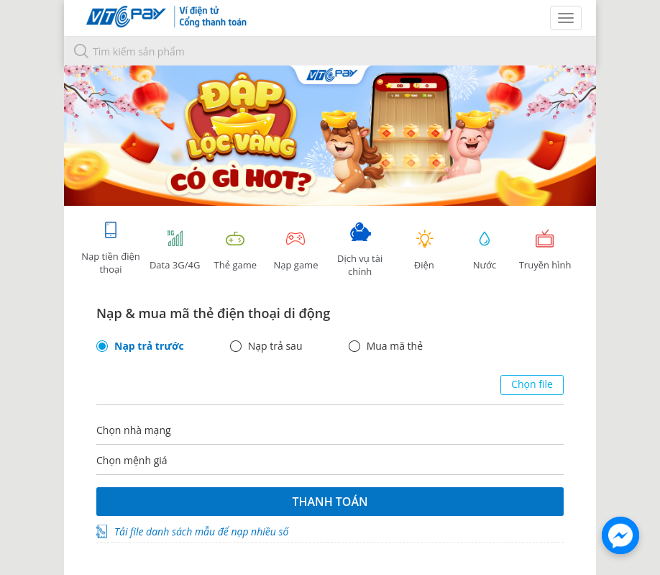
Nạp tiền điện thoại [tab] (110, 248)
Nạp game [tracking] (295, 250)
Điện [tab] (424, 250)
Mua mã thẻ (395, 346)
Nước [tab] (484, 250)
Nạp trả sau (275, 346)
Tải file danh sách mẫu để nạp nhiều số (201, 531)
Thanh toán (329, 502)
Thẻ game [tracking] (235, 250)
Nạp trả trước (149, 346)
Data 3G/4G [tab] (174, 250)
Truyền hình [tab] (545, 250)
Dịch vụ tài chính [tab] (360, 250)
